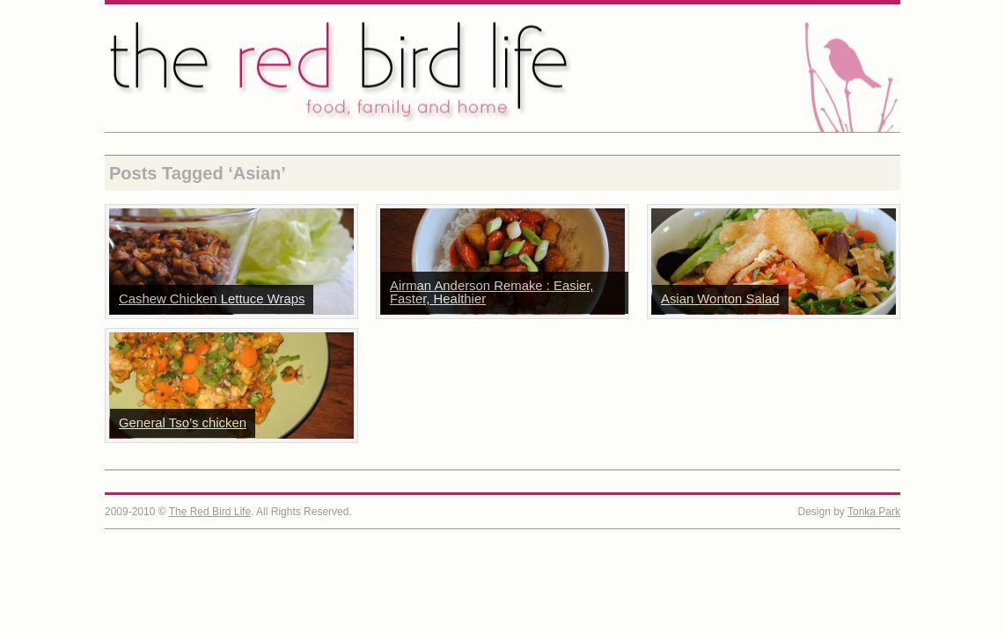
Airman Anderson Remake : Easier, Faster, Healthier (492, 292)
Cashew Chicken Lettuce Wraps (211, 299)
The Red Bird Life (502, 68)
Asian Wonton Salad (720, 299)
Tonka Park (873, 512)
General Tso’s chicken (182, 423)
